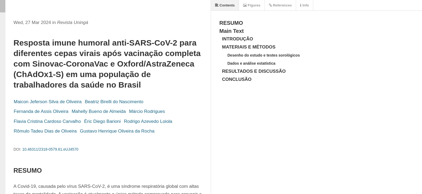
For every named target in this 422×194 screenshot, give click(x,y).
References (280, 5)
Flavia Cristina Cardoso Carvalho (47, 121)
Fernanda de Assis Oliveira (41, 111)
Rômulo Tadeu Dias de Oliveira (45, 131)
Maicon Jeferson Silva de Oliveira (48, 101)
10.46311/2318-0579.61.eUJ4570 (50, 149)
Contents (225, 5)
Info (304, 5)
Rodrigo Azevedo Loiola (148, 121)
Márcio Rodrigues (147, 111)
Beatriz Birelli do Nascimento (114, 101)
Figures (252, 5)
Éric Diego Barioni (102, 121)
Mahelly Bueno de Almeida (99, 111)
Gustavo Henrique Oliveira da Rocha (117, 131)
